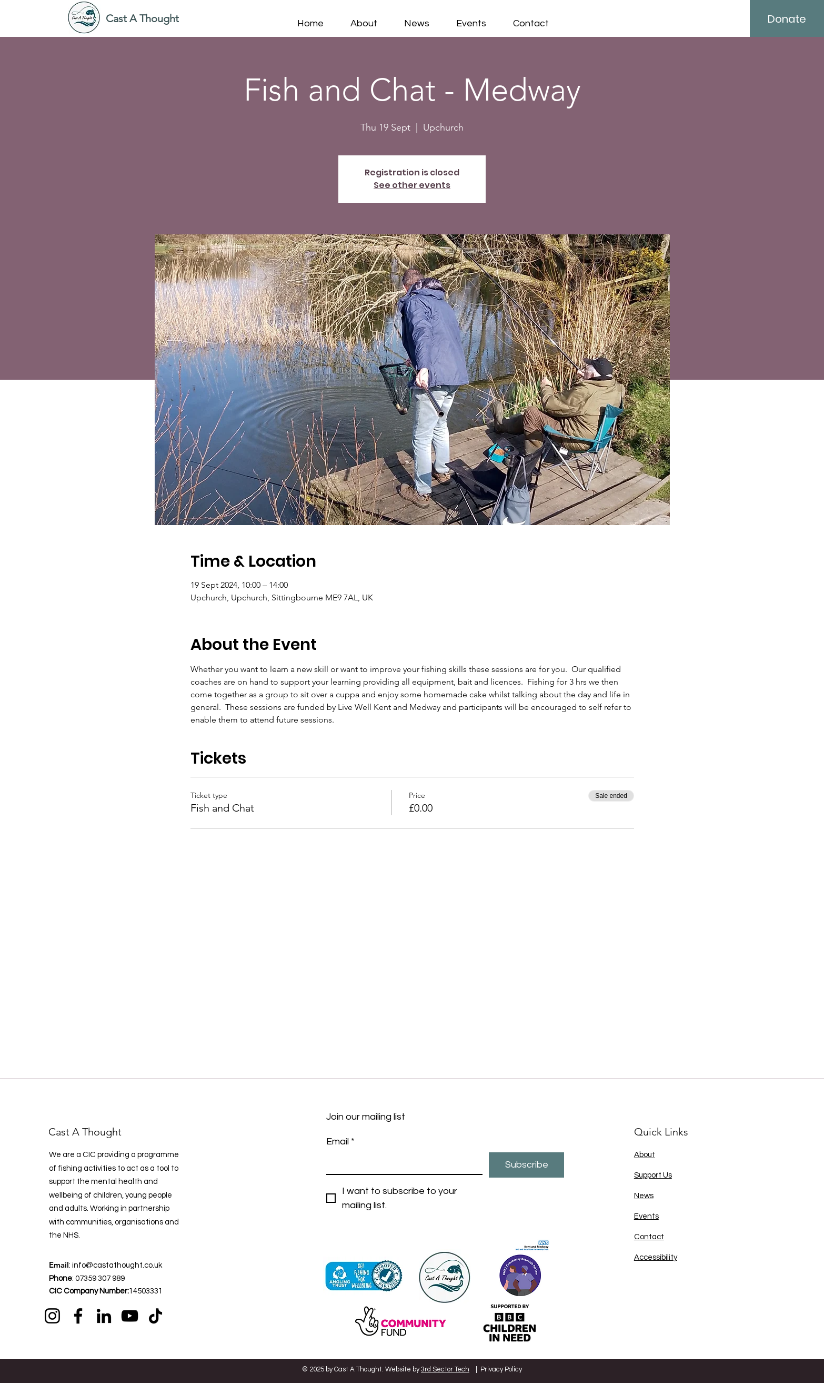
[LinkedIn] (104, 1316)
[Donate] (787, 18)
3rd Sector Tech (445, 1369)
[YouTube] (129, 1316)
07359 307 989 (100, 1278)
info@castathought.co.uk (117, 1265)
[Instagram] (52, 1316)
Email (340, 1141)
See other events (412, 185)
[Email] (401, 1163)
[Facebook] (78, 1316)
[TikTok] (155, 1316)
